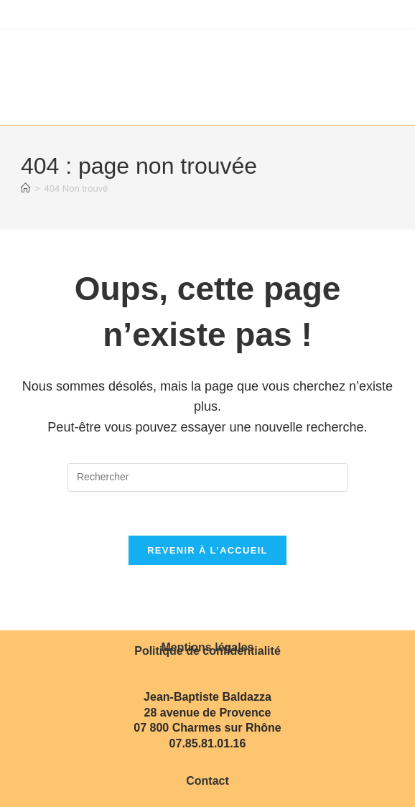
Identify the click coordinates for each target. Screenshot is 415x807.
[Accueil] (25, 188)
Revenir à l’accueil (207, 550)
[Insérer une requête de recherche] (207, 477)
